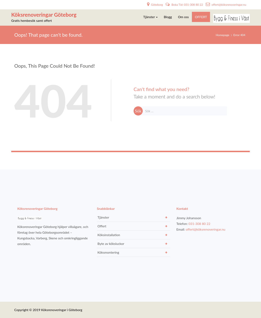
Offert (101, 226)
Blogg (168, 17)
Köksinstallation (108, 235)
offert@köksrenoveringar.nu (226, 4)
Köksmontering (108, 252)
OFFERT (201, 17)
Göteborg (155, 4)
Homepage (222, 35)
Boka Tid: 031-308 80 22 (184, 4)
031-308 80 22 (199, 224)
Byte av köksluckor (110, 243)
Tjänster (150, 17)
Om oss (183, 17)
